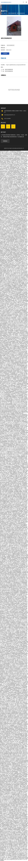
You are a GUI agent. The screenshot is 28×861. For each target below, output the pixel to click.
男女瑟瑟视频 (20, 285)
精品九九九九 (18, 157)
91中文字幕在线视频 (7, 467)
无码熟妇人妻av (14, 700)
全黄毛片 (22, 268)
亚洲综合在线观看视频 (6, 593)
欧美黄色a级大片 (8, 301)
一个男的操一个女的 (16, 379)
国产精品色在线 (19, 281)
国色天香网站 (25, 849)
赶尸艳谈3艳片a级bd (22, 725)
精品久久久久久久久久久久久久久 (15, 336)
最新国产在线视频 (16, 623)
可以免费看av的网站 (11, 464)
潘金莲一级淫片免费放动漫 (8, 166)
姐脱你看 (2, 358)
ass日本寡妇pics (9, 834)
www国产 (25, 590)
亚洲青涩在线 (13, 622)
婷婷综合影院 (5, 468)
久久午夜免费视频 (13, 191)
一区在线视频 (17, 632)
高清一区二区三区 (18, 303)
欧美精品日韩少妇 (6, 382)
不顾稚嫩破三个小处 (14, 725)
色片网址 (20, 551)
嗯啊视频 (7, 573)
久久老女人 (13, 448)
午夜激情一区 (12, 217)
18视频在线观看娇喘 (10, 615)
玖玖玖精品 (6, 427)
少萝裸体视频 (22, 478)
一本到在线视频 (19, 715)
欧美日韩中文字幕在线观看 (5, 221)
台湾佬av (24, 323)
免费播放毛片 (11, 728)
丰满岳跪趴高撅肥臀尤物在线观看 (16, 612)
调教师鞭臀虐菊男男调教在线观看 (15, 753)
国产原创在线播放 (7, 831)
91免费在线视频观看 (9, 158)
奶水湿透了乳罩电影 (21, 295)
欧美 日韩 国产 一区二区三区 (21, 503)
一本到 (13, 477)
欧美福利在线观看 (12, 585)
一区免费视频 (12, 373)
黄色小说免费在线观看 (13, 775)
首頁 (2, 13)
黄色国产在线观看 (20, 233)
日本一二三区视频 (19, 373)
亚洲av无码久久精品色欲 (8, 776)
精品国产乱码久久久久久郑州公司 (20, 562)
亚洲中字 (22, 164)
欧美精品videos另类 (6, 359)
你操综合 (23, 159)
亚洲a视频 (13, 589)
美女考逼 (20, 751)
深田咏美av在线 (13, 359)
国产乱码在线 (25, 731)
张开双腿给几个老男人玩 (8, 673)
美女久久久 (10, 513)
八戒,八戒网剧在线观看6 (15, 231)
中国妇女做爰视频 (6, 265)
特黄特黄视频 (17, 350)
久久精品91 (2, 693)
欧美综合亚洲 (4, 786)
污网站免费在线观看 (16, 256)
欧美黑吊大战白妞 (23, 698)
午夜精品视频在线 (11, 581)
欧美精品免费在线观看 (15, 603)
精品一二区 (17, 300)
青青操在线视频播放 (10, 391)
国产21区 (16, 322)
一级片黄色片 (11, 234)
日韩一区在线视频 (8, 715)
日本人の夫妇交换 (20, 597)
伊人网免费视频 (13, 160)
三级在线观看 (12, 652)
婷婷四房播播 (12, 427)
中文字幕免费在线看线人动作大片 (9, 186)
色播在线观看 (20, 515)
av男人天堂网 (4, 496)
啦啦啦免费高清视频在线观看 (14, 171)
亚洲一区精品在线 (16, 542)
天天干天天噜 (22, 749)
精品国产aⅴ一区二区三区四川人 (9, 724)
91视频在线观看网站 (12, 634)
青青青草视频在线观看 (6, 342)
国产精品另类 (9, 730)
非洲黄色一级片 (19, 468)
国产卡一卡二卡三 (14, 742)
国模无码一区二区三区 (12, 740)
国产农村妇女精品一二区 (11, 672)
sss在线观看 (13, 393)
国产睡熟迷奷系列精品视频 (13, 314)
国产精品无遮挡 (22, 566)
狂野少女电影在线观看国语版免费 (11, 534)
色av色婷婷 (2, 751)
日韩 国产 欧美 (22, 204)
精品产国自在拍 (6, 668)
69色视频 (2, 512)
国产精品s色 (24, 227)
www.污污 (21, 532)
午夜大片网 (13, 788)
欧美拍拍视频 (23, 171)
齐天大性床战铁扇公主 (20, 325)
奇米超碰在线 (9, 461)
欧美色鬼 (5, 252)
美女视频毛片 (16, 785)
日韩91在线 (24, 750)
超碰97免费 (24, 669)
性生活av (26, 273)
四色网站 (23, 176)
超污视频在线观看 (16, 463)
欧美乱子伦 (2, 423)
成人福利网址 (20, 458)
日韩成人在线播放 (11, 195)
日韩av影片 (23, 214)
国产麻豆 (10, 398)
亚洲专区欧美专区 (14, 565)
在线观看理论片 (9, 639)
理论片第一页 (6, 243)
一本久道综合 (23, 455)
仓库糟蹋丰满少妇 (20, 768)
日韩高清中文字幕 (4, 164)
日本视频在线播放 (16, 485)
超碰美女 (10, 650)
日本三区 (10, 744)
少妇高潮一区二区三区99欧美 (13, 220)
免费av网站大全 (24, 834)
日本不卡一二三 (14, 204)
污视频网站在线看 (19, 438)
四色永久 (12, 290)
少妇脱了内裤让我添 (12, 614)
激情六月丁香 (24, 765)
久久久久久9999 (21, 647)
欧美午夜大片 (9, 320)
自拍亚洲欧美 (17, 306)
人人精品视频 (7, 680)
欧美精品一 (23, 277)
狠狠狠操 (13, 293)
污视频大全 (5, 444)
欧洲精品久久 (3, 174)
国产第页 (24, 297)
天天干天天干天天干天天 (22, 390)
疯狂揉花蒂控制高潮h (17, 513)
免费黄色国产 (10, 786)
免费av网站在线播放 (23, 296)
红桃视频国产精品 (7, 686)
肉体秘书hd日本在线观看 (11, 578)
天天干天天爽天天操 (23, 170)
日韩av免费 (6, 398)
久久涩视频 (10, 165)
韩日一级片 (7, 307)
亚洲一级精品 (19, 779)
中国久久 (3, 643)
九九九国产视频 (13, 497)
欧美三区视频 (24, 487)
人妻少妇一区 (24, 172)
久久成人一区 (18, 454)
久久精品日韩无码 (23, 357)
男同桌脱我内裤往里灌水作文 (19, 259)
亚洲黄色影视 (3, 639)
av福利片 (18, 517)
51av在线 (22, 839)
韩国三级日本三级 (5, 560)
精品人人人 (20, 626)
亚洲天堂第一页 (22, 806)
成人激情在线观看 (17, 834)
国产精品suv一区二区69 (19, 787)
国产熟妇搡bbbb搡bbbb (22, 173)
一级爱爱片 (6, 669)
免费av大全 (16, 245)
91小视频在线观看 (23, 319)
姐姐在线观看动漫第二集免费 (10, 371)
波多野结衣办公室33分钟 (19, 242)
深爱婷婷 (19, 176)
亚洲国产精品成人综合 (4, 442)
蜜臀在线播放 (17, 158)
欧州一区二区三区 (19, 547)
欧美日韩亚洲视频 (16, 357)
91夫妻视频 (13, 467)
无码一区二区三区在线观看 (13, 340)
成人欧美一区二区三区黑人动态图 (7, 520)
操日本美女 (14, 173)
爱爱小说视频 (24, 509)
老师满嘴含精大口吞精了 (23, 840)
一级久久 (18, 197)
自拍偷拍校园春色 (10, 679)
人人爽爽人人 (17, 331)
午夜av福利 (15, 165)
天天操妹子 (9, 333)
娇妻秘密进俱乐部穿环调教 (8, 368)
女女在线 (22, 425)
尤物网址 (11, 689)
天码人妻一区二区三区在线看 (18, 269)
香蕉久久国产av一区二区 (15, 367)
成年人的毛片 (6, 214)
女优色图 (16, 528)
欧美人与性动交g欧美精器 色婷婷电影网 (10, 777)
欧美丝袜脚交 (3, 454)
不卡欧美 (13, 349)
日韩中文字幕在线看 (19, 529)
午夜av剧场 (19, 472)
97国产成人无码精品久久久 (14, 345)
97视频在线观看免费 (15, 389)
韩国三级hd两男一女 (4, 811)
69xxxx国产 (2, 227)
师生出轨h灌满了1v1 (17, 370)
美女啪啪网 (19, 228)
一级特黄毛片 (21, 313)
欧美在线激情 (7, 352)
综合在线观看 (20, 191)
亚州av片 (5, 280)
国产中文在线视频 (19, 652)
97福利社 (21, 718)
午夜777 (12, 289)
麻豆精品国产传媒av (15, 202)
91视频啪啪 (17, 190)
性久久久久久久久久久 (10, 702)
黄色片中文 (4, 451)
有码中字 (9, 202)
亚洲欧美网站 (16, 730)
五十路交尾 (4, 662)
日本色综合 (2, 386)
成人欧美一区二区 (13, 243)
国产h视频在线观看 (12, 252)
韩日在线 (2, 816)
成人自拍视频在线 (16, 392)
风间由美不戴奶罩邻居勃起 (7, 198)
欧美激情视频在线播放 (4, 501)
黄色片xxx (17, 823)
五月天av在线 (12, 409)
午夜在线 (14, 437)
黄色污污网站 (8, 390)
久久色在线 (23, 451)
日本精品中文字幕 (9, 370)
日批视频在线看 (21, 241)
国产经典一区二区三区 (5, 275)
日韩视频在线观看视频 (6, 789)
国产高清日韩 (25, 174)
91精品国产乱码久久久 (7, 819)
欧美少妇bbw (16, 673)
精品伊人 (14, 664)
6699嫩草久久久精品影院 (17, 286)
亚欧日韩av (15, 639)
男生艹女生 (2, 795)
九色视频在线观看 (20, 481)
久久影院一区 (4, 515)
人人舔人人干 (19, 382)
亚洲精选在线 (8, 218)
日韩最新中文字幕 (19, 267)
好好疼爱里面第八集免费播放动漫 (8, 796)
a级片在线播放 (5, 179)
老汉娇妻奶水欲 (20, 733)
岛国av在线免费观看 (4, 585)
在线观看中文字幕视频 (13, 489)
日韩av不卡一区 (15, 163)
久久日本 (7, 510)
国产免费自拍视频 (9, 426)
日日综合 (18, 414)
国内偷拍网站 (23, 632)
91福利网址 (10, 164)
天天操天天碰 (3, 508)
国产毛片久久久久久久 (21, 435)
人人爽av (6, 169)
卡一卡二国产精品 (17, 509)
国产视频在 (15, 654)
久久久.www (17, 275)
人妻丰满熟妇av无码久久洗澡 (20, 376)
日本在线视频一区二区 (17, 480)
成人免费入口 (24, 829)
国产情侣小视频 (10, 162)
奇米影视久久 (20, 726)
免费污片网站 (17, 767)
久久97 (24, 307)
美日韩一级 (15, 301)
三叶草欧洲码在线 (24, 485)
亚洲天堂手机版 (10, 245)
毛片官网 (16, 525)
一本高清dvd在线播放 (4, 217)
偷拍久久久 (15, 577)
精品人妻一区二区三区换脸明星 (17, 366)
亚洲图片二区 (12, 475)
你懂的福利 (11, 573)
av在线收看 (17, 369)
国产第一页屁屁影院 (6, 549)
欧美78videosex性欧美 (4, 602)
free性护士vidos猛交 (4, 610)
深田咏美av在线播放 (20, 783)
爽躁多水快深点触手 (10, 568)
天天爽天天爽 (20, 544)
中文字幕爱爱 (11, 354)
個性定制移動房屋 (12, 13)
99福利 (19, 541)
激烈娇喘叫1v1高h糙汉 (5, 255)
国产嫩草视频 (17, 466)
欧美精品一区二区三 (6, 774)
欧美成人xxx (19, 160)
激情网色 (15, 435)
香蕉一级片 (19, 484)
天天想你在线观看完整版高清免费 (16, 510)
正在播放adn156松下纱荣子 (5, 319)
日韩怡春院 (9, 618)
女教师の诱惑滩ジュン (18, 668)
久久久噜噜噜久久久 (23, 340)
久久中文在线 (24, 419)
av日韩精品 (25, 601)
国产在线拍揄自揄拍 (21, 648)
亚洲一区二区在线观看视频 (20, 156)
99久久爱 (20, 244)
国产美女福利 (24, 406)
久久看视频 (3, 502)
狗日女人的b (14, 221)
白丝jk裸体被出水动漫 (8, 592)
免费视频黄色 (24, 421)
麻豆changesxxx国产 (23, 600)
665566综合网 (18, 203)
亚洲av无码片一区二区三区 (15, 824)
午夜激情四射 (7, 298)
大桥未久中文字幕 (10, 678)
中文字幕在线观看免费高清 (19, 380)
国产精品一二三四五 (4, 228)
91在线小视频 (12, 438)
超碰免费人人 (21, 453)
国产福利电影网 (23, 202)
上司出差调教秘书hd (21, 522)
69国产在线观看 (3, 737)
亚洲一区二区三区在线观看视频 (10, 176)
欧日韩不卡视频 (9, 259)
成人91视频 (17, 319)
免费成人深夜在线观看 (6, 291)
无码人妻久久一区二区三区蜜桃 (9, 758)
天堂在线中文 (24, 494)
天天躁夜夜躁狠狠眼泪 (4, 704)
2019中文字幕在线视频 (20, 576)
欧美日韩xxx (10, 539)
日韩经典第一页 (10, 558)
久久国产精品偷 (15, 643)
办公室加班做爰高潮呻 (16, 212)
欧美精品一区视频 (16, 372)
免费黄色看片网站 (17, 272)
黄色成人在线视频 (22, 641)
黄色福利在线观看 (24, 545)
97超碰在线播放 (11, 237)
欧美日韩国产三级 (19, 195)
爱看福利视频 (4, 707)
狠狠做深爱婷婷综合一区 (13, 410)
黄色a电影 (2, 301)
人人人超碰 (10, 402)
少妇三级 (14, 675)
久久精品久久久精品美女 (21, 393)
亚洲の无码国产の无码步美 (9, 267)
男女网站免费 (15, 461)
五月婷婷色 (5, 325)
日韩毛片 (17, 200)
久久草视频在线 (14, 208)
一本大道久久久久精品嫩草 (13, 294)
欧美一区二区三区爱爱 (8, 584)
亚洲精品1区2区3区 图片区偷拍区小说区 (17, 812)
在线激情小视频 (6, 347)
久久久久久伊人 (23, 216)
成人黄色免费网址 (17, 182)
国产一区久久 (4, 380)
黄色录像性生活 (9, 225)
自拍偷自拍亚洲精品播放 (14, 170)
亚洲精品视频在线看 (23, 220)
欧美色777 (21, 326)
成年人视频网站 (12, 206)
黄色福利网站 (5, 619)
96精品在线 (14, 854)
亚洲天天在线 (15, 512)
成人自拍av (16, 258)
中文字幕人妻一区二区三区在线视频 (15, 498)
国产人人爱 (7, 192)
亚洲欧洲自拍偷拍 (3, 261)
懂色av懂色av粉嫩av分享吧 (7, 327)
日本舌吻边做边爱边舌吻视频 (17, 627)
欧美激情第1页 (19, 293)
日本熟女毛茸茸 (9, 508)
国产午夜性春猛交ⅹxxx (4, 832)
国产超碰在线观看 (7, 582)
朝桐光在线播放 (19, 832)
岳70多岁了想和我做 (23, 771)
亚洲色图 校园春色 (17, 222)
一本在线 (10, 610)
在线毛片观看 (21, 180)
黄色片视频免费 (6, 317)
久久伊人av (8, 235)
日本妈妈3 (17, 568)
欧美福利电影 (16, 164)
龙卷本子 (12, 453)
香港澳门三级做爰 (13, 721)
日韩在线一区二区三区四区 (10, 705)
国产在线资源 (22, 563)
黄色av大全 (7, 436)
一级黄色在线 (11, 545)
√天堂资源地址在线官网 (18, 178)
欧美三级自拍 (6, 576)
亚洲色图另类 (21, 416)
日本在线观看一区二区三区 (15, 436)
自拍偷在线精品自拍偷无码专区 (6, 180)
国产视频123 (11, 845)
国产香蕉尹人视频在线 (12, 472)
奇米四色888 (21, 565)
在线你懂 (24, 479)
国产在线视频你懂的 (19, 540)
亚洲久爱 (24, 203)
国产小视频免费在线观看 (16, 172)
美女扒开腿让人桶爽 (23, 745)
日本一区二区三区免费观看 (15, 188)
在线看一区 (19, 694)
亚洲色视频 (19, 572)
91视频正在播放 (6, 506)
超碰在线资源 (11, 626)
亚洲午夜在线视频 (9, 739)
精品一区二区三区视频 (16, 738)
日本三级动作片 (17, 162)
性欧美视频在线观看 (8, 435)
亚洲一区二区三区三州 (15, 271)
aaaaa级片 (15, 460)
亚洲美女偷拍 (21, 236)
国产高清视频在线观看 (21, 448)
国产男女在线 (19, 559)
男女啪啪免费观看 (17, 424)
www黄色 (20, 445)
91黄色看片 (22, 465)
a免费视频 (18, 206)
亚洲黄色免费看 (10, 260)
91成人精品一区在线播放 (11, 383)
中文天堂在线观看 (8, 159)
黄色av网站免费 (25, 383)
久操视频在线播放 (15, 253)
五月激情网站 (4, 837)
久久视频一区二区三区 (18, 719)
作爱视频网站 (3, 647)
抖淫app (2, 203)
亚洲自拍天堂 (18, 504)
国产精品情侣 (4, 401)
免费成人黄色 (11, 322)
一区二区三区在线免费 (7, 356)
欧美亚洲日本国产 (5, 522)
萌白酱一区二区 (6, 196)
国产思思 (2, 761)
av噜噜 (16, 626)
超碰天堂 (23, 263)
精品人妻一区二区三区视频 (19, 613)
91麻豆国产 (12, 706)
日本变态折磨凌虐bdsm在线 (20, 354)
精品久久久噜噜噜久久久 (22, 789)
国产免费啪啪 (10, 181)
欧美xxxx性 (19, 323)
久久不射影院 (14, 235)
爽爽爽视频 (10, 332)
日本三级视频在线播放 (11, 640)
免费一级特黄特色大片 (9, 598)
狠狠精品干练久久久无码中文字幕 (17, 360)
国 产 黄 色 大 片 (22, 166)
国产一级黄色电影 (6, 273)
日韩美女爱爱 (9, 173)
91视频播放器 (17, 818)
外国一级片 (12, 277)
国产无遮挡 (7, 361)
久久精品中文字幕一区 (17, 251)
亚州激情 (7, 431)
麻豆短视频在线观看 (11, 407)
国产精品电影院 (19, 177)
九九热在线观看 (19, 248)
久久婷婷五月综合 (14, 313)
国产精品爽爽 (21, 558)
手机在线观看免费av (12, 655)
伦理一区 (6, 305)
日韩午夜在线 (5, 206)
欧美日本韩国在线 (3, 168)
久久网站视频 (10, 813)
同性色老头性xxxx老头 (6, 768)
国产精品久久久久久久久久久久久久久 (13, 157)
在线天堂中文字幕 (7, 421)
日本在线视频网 (7, 236)
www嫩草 (8, 814)
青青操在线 (5, 692)
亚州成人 (11, 460)
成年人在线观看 (10, 848)
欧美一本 (11, 205)
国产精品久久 (13, 759)
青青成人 (16, 662)
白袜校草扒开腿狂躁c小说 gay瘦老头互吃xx (13, 842)
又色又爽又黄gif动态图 (4, 353)
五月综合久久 (23, 334)
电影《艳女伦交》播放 (22, 167)
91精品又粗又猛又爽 (21, 447)
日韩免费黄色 (14, 285)
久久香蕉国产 (16, 207)
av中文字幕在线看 (8, 519)
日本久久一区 (21, 193)
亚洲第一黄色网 (15, 246)
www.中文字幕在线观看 (18, 198)
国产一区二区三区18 (9, 433)
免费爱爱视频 (13, 249)
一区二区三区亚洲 (19, 196)
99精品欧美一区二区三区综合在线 (11, 244)
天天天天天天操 (3, 407)
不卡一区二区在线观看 (18, 175)
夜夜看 (16, 241)
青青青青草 (12, 303)
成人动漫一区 (18, 602)
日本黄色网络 (13, 298)
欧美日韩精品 (3, 388)
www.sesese (20, 460)
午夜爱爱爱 (8, 458)
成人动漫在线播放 (11, 168)
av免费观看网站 (16, 822)
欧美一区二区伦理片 (6, 189)
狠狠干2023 (13, 218)
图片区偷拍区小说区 (17, 412)
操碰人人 (19, 794)
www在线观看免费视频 (9, 288)
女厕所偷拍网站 (11, 687)
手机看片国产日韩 (13, 836)
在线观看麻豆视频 (16, 287)
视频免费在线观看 (3, 171)
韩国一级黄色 (15, 798)
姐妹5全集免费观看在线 (19, 289)
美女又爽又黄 (16, 564)
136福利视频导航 (3, 412)
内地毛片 (15, 584)
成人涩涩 (25, 438)
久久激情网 (24, 387)
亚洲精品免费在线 (12, 779)
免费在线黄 (10, 496)
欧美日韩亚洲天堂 (9, 222)
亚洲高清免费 (9, 643)
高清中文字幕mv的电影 (16, 419)
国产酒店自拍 (19, 595)
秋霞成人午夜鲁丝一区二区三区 (9, 387)
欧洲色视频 (13, 701)
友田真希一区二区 (10, 613)
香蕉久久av (22, 819)
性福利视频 (25, 774)
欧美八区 (18, 249)
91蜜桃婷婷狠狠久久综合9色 (12, 641)
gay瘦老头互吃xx (3, 432)
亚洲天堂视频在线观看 (20, 843)
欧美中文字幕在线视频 (9, 787)
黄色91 (22, 520)
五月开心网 (19, 731)
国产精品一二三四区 (17, 339)
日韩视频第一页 (24, 431)
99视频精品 (22, 345)
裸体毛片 (25, 532)
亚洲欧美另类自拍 (11, 351)
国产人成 (12, 310)
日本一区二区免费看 (10, 852)
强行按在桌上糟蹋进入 (9, 823)
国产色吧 (24, 709)
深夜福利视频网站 (12, 559)
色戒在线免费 (12, 621)
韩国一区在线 (5, 526)
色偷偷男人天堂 (10, 306)
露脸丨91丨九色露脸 (14, 761)
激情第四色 (12, 275)
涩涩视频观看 (8, 713)
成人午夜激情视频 (20, 853)
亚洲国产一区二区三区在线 (5, 563)
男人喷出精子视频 (17, 234)
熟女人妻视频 (7, 161)
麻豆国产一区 (17, 334)
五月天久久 (23, 424)
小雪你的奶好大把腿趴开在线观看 (14, 348)
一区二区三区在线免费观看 (15, 227)
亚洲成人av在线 (19, 378)
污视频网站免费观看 (18, 776)
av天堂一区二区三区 (10, 268)
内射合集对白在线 (20, 341)
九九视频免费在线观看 (18, 635)
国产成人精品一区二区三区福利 (10, 479)
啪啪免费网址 (13, 341)
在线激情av (13, 768)
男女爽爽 (15, 312)
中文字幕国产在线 (11, 486)
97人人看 (19, 740)
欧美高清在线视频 (3, 581)
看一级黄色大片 (6, 367)
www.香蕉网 (21, 278)
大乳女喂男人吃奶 (12, 408)
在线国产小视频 (16, 302)
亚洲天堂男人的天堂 (7, 246)
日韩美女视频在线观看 (13, 815)
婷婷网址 (9, 557)
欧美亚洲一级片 (21, 301)
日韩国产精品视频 (8, 512)
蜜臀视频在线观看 (8, 392)
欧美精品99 (2, 838)
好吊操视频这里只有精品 (21, 523)
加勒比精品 (4, 729)
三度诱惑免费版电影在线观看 (8, 443)
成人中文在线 (18, 349)
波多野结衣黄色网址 (6, 708)
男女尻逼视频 (6, 329)
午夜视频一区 (11, 190)
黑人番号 (12, 242)
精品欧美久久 (3, 420)
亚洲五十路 (2, 510)
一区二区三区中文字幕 (12, 707)
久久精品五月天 (15, 757)
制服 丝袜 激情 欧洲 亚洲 (14, 199)
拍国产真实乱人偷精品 (6, 566)
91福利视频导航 (7, 653)
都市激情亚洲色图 (10, 420)
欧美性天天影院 (11, 550)
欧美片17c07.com (9, 494)
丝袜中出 (9, 163)
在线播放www (22, 183)
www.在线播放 (9, 780)
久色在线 (16, 180)
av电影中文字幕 (9, 174)
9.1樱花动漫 (22, 433)
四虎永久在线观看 (20, 186)
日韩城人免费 (11, 334)
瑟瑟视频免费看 (18, 413)
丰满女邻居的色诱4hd (23, 335)
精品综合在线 (22, 257)
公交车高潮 (12, 337)
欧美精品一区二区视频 (13, 185)
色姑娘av (23, 466)
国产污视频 (24, 352)
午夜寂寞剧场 (10, 635)
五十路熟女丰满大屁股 (8, 251)
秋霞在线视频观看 (9, 425)
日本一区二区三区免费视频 (11, 801)
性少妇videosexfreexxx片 (17, 275)
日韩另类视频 (19, 209)
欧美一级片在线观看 (21, 846)
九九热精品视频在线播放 (10, 200)
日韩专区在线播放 (21, 265)
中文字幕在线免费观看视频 (5, 230)
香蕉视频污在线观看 (16, 514)
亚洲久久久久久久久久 (7, 839)
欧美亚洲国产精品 (20, 634)
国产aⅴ (25, 547)
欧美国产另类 (5, 354)
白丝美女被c (10, 600)
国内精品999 (16, 433)
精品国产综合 (22, 258)
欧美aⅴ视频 (18, 543)
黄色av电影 (16, 430)
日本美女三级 (24, 418)
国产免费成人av (8, 477)
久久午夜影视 (3, 312)
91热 (17, 500)
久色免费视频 (4, 498)
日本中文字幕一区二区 (18, 192)
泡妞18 (13, 504)
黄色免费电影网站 (18, 189)
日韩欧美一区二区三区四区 (18, 403)
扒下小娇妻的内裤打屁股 (21, 219)
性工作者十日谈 (6, 656)
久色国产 (7, 499)
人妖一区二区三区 (14, 791)
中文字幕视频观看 (21, 230)
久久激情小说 (23, 452)
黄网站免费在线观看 (21, 408)
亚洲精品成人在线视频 (7, 372)
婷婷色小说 (17, 617)
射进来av (8, 231)
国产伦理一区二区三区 (17, 470)
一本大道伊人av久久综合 (12, 850)
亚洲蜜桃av (7, 249)
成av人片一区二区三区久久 (7, 455)
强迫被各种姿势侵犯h (17, 254)
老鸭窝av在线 (8, 386)
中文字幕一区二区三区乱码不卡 (9, 209)
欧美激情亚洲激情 (16, 530)
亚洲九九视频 (9, 263)
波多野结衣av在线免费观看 (8, 810)
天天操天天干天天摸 (9, 767)
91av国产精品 (7, 393)
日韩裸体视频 (12, 576)
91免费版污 (12, 203)
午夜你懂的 (18, 417)
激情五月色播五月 (13, 347)
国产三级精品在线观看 (15, 386)
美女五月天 (5, 815)
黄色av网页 (4, 749)
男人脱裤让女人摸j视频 (16, 831)
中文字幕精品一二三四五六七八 (6, 422)
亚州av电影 (17, 838)
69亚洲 (11, 192)
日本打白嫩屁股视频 (24, 300)
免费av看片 (13, 762)
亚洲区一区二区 (8, 544)
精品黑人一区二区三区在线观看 (17, 394)
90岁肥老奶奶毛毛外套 (4, 772)
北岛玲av (5, 539)
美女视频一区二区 (3, 655)
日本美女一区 (13, 161)
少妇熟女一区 (6, 223)
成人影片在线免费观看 (23, 163)
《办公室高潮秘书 (22, 772)
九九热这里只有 (8, 521)
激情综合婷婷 (19, 590)
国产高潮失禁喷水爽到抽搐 (12, 745)
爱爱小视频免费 (14, 236)
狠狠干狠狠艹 (9, 463)
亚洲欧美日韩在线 (3, 332)
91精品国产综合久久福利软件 (6, 504)
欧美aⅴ (25, 539)
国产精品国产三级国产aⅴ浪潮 (16, 774)
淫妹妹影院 (13, 418)
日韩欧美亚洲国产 (3, 634)
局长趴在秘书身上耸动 (12, 441)
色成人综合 (8, 448)
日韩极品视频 (20, 201)
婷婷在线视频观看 (24, 557)
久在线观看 (2, 288)
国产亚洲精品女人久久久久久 (8, 800)
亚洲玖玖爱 (16, 548)
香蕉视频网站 (16, 592)
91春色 (6, 838)
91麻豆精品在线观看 (12, 481)
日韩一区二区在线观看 (19, 240)
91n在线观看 (17, 304)
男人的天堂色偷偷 (17, 292)
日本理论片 (23, 266)
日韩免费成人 (11, 182)
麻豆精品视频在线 (15, 563)
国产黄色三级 (3, 726)
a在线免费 (9, 324)
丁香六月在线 (18, 406)
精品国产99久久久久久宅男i (17, 355)
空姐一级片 (19, 741)
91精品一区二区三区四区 (12, 375)
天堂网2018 (20, 316)
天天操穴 (4, 529)
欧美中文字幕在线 (5, 473)
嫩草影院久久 (17, 337)
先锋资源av (7, 761)
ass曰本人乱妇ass (6, 603)
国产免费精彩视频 (18, 527)
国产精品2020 (15, 388)
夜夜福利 (20, 381)
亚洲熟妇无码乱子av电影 (8, 284)
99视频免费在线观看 (6, 590)
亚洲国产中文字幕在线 (20, 168)
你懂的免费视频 (9, 400)
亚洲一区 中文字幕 (10, 462)
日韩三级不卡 (3, 297)
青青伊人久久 (8, 208)
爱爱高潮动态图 (6, 191)
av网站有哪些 (15, 193)
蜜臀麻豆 (25, 837)
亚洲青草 (25, 654)
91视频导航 (9, 315)
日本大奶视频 (19, 594)
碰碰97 (7, 297)
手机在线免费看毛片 (14, 326)
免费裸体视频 (10, 339)
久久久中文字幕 (17, 830)
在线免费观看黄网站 (10, 817)
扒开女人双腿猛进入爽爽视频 (19, 456)
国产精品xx (10, 412)
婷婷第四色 (23, 231)
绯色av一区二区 (21, 315)
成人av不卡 (13, 439)
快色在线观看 (24, 385)
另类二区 (24, 674)
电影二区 (12, 795)
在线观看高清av (16, 425)
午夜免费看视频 (6, 691)
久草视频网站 (3, 558)
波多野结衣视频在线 (4, 408)
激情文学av (9, 335)
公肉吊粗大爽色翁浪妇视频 (11, 726)
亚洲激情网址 (22, 245)
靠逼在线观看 (12, 223)
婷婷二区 (10, 262)
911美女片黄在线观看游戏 (21, 499)
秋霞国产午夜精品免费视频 (18, 650)
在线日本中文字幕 (9, 302)
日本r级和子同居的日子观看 (14, 736)
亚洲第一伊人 (15, 356)
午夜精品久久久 (20, 404)
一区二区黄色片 (15, 335)
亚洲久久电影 (4, 491)
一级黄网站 (16, 260)
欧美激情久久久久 (11, 261)
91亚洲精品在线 (22, 720)
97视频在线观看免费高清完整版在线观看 (19, 653)
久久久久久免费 (3, 645)
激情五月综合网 (22, 798)
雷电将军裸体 (8, 418)
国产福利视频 (12, 196)
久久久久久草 (4, 402)
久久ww (24, 486)
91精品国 (12, 704)
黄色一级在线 (9, 308)
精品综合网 (21, 858)
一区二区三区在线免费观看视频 (8, 240)
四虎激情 (17, 702)
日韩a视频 (15, 739)
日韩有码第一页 (23, 287)
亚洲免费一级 (16, 524)
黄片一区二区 (6, 856)
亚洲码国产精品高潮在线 (9, 264)
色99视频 (25, 507)
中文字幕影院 (16, 296)
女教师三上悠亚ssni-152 (19, 573)
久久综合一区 (11, 632)
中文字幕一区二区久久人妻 (17, 308)
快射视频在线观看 (23, 363)
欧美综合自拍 (12, 215)
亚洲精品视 (24, 182)
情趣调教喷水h (18, 649)
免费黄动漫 (18, 444)
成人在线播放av (12, 468)
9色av (7, 528)
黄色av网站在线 (23, 343)
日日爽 (13, 319)
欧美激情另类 (24, 553)
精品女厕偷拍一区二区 (15, 665)
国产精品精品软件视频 (10, 685)
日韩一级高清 (5, 197)
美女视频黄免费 (12, 543)
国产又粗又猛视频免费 (13, 588)
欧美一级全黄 (23, 744)
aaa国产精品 (15, 753)
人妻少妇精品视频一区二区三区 (14, 385)
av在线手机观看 (17, 520)
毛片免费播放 (23, 338)
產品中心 (6, 13)
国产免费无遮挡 (23, 810)
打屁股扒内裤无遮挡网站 (5, 389)
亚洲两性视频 (13, 317)
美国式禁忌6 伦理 (10, 737)
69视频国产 (5, 385)
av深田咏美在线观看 (8, 844)
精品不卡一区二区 (12, 197)
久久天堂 (20, 753)
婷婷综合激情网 (4, 345)
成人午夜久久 (17, 309)
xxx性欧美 (18, 418)
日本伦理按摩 (15, 519)
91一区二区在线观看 (20, 581)
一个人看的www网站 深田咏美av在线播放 (18, 616)
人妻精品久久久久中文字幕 (14, 431)
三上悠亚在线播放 (23, 229)
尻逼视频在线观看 (8, 212)
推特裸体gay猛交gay (12, 518)
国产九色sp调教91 (17, 181)
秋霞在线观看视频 (19, 607)
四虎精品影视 (23, 399)
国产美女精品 (10, 456)
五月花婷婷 (7, 313)
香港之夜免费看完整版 (14, 211)
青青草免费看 (20, 397)
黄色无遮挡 (5, 334)
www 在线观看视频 (19, 391)
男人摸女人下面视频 (13, 201)
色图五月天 (2, 821)
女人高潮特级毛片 (16, 358)
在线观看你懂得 (6, 226)
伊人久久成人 (3, 391)
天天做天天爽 (22, 199)
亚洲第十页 (2, 439)
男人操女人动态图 (7, 281)
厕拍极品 (21, 342)
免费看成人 (7, 751)
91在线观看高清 (11, 476)
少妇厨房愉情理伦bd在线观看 (6, 514)
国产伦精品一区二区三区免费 (14, 401)
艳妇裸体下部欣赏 (23, 638)
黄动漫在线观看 (10, 428)
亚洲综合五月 (11, 638)
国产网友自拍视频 (6, 360)
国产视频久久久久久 (9, 487)
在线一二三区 (20, 501)
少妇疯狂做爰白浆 (21, 457)
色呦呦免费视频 (18, 361)
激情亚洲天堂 (3, 320)
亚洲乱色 (3, 383)
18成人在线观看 (6, 527)
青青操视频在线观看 (16, 159)
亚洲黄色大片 (23, 549)
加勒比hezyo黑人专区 (18, 462)
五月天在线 (23, 162)
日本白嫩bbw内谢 (13, 457)
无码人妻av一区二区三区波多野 (6, 224)
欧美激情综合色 (19, 486)
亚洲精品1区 (16, 465)
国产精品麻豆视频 (8, 193)
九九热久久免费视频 (9, 350)
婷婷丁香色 (20, 461)
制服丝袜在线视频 (21, 347)
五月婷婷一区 (14, 630)
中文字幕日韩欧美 (15, 582)
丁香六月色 (14, 544)
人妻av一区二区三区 (9, 782)
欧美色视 (25, 584)
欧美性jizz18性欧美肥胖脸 (15, 756)
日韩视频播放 (25, 533)
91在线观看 (25, 303)
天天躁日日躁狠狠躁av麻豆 (11, 683)
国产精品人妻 (10, 580)
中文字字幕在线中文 (21, 664)
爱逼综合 (18, 364)
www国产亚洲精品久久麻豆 (14, 471)
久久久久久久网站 (20, 396)
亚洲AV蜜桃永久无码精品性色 (19, 333)
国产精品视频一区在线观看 (13, 490)
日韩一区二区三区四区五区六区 (10, 682)
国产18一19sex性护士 (16, 263)
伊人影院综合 (23, 302)
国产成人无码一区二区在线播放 (15, 169)
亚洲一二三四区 (17, 266)
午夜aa (12, 466)
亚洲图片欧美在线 (15, 532)
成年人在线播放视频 (19, 661)
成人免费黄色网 (21, 429)
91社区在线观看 (23, 206)
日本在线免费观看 (11, 219)
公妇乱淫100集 (23, 822)
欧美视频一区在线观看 (6, 651)
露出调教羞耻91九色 (15, 250)
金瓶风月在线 (24, 741)
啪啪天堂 (14, 648)
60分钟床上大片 (16, 644)
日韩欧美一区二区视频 (22, 441)
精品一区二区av (20, 161)
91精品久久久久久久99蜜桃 (9, 369)
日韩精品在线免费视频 (16, 688)
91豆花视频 (25, 422)
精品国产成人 (9, 664)
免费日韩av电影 (10, 662)
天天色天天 (5, 181)
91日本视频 (9, 253)
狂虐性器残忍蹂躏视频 (23, 761)
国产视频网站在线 (16, 717)
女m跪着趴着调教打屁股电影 (12, 194)
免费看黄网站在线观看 (18, 727)
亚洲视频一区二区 (9, 295)
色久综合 (7, 649)
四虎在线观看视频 (17, 494)
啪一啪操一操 (18, 659)
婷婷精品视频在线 (10, 241)
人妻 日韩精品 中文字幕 (13, 321)
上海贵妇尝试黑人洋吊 (17, 434)
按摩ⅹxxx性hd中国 (11, 325)
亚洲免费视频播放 (13, 167)
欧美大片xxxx (21, 165)
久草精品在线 (20, 280)
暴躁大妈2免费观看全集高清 (13, 257)
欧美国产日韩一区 (12, 228)
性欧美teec (19, 279)
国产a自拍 (21, 328)
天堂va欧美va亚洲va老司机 (19, 628)
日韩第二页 (2, 646)
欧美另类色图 (21, 534)
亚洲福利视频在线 (23, 782)
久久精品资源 (11, 156)
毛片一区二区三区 (17, 400)
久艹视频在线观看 (21, 516)
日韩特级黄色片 (17, 487)
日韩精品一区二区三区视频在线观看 (12, 346)
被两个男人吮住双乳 (17, 174)
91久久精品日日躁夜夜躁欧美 (6, 757)
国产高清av (15, 596)
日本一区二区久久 (9, 562)
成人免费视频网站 (18, 827)
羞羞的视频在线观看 (18, 428)
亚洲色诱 (23, 561)
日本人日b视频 (5, 399)
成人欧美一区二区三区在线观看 (10, 316)
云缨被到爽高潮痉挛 (14, 473)
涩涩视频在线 (10, 587)
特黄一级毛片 (7, 203)
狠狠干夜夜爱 (20, 312)
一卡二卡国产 (23, 306)
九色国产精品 (5, 543)
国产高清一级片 (5, 475)
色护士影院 (11, 528)
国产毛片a (13, 281)
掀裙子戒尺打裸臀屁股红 (9, 540)
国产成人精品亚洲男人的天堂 (21, 223)
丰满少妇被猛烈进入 (6, 622)
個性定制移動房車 (9, 69)
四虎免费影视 (5, 210)
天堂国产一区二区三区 (17, 826)
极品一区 (24, 282)
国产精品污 (15, 445)
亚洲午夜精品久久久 (15, 593)
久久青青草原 (13, 364)
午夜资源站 (16, 284)
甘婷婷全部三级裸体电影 (18, 844)
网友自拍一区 (7, 674)
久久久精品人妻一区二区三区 (18, 344)
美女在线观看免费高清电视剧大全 (10, 567)
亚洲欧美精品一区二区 (22, 803)
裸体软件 (5, 813)
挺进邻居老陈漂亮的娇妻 (9, 659)
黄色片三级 (15, 600)
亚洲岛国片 (13, 760)
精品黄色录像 (11, 552)
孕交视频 (19, 221)
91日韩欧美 (19, 352)
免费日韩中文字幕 (21, 856)
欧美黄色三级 (24, 560)
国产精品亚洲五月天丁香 (11, 365)
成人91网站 (16, 229)
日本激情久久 (12, 602)
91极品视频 (19, 518)
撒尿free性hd (7, 488)
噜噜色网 (2, 849)
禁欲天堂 (14, 855)
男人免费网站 (19, 282)
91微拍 (22, 444)
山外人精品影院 (13, 517)
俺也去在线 (20, 654)
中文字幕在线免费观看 (19, 290)
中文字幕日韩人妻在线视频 (21, 796)
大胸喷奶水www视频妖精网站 (12, 511)
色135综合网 (6, 337)
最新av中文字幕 (6, 474)
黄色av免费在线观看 (6, 756)
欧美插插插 (19, 601)
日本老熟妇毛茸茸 (24, 463)
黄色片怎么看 (21, 739)
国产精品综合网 (14, 429)
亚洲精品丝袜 (16, 825)
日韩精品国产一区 (8, 793)
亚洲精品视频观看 (9, 403)
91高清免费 (17, 268)
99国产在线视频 (14, 609)
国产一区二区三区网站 (16, 262)
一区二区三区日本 (16, 299)
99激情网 (12, 297)
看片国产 (19, 214)
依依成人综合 (18, 277)
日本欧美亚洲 (23, 369)
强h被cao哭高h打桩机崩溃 (22, 298)
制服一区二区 (5, 845)
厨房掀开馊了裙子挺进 (17, 205)
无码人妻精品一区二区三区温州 (17, 273)
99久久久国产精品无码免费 (18, 508)
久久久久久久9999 (12, 323)
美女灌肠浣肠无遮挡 (11, 454)
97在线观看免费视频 (8, 636)
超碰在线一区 (5, 201)
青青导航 (5, 472)
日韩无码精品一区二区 (17, 780)
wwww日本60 (20, 707)
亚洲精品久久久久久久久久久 (18, 324)
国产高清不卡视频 (9, 183)
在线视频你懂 (18, 387)
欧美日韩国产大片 (3, 175)
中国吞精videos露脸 (11, 851)
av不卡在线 (21, 213)
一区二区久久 (15, 398)
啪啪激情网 (21, 294)
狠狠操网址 (14, 764)
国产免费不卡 (9, 531)
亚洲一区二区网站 (3, 483)
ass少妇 (16, 166)
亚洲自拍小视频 (24, 736)
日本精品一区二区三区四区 (15, 329)
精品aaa (14, 295)
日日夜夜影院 (11, 175)
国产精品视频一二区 (4, 229)
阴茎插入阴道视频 (12, 853)
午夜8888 (12, 189)
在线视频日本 (12, 499)
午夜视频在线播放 (7, 349)
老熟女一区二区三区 (20, 805)
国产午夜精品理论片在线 (6, 343)
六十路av (2, 540)
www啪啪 (3, 556)
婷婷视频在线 (14, 515)
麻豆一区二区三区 (20, 640)
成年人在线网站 (3, 464)
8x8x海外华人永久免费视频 (21, 477)
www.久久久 (2, 183)
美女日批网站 (4, 440)
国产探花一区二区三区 (21, 270)
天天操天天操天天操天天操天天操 (11, 213)
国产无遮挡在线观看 (4, 489)
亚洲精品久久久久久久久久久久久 (7, 465)
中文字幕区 (17, 217)
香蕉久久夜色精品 (13, 807)
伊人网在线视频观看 (6, 663)
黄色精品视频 (16, 247)
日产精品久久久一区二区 (7, 447)
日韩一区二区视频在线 (12, 280)
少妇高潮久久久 (9, 583)
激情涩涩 (9, 630)
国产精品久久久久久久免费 (21, 811)
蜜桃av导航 (25, 378)
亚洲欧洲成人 (23, 623)
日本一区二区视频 (5, 621)
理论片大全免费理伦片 (13, 696)
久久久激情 (5, 309)
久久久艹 (18, 215)
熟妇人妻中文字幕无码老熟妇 (12, 551)
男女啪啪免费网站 (20, 218)
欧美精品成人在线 (19, 427)
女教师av (6, 199)
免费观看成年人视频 (7, 357)
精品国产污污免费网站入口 (8, 525)
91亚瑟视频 (17, 638)
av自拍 (20, 816)
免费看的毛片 (17, 687)
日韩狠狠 (14, 378)
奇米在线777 (17, 264)
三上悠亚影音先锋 (7, 419)
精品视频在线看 (9, 254)
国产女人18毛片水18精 (23, 500)
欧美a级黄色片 (25, 228)
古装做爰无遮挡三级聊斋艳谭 (6, 299)
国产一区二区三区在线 (7, 256)
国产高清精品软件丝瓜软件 (14, 210)
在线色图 (7, 277)
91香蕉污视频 (11, 309)
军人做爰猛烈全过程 (14, 474)
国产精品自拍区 (13, 708)
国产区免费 (25, 718)
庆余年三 (11, 509)
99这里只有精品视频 (4, 533)
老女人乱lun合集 (23, 299)
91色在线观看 (21, 459)
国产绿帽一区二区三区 (15, 446)
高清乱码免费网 (11, 300)
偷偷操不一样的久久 (18, 845)
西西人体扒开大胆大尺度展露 (17, 502)
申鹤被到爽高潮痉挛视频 (15, 586)
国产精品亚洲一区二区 (11, 270)
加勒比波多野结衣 (13, 501)
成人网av (19, 235)
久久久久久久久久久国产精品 (22, 409)
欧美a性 (18, 338)
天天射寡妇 (13, 658)
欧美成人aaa (9, 833)
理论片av (9, 379)
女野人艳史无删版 (3, 495)
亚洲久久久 (2, 596)
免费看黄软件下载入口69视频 (13, 452)
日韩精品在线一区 (15, 291)
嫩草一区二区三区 (23, 260)
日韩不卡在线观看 (10, 304)
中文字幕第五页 (13, 352)
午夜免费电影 (14, 230)
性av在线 (2, 488)
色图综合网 (5, 687)
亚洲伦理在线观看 (23, 331)
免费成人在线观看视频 (9, 330)
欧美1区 (19, 682)
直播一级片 (9, 269)
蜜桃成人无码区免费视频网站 (12, 239)
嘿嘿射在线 (24, 226)
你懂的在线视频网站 (19, 678)
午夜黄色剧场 (19, 770)
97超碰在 (11, 524)
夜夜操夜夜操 (24, 692)
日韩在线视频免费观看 (19, 505)
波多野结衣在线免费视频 (20, 237)
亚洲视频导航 (4, 518)
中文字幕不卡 (15, 521)
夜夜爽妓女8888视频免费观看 (9, 177)
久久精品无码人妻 (15, 608)
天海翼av (12, 361)
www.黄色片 (5, 450)
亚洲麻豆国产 (3, 173)
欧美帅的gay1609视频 (7, 296)
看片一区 (21, 743)
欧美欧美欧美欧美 (4, 410)
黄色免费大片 (5, 628)
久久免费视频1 (24, 311)
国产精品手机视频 (7, 633)
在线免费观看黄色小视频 (7, 753)
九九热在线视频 (7, 711)
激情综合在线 (10, 380)
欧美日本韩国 (22, 608)
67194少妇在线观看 (4, 524)
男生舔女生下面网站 (6, 516)
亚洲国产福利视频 (3, 601)
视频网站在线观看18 (16, 553)
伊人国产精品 (18, 407)
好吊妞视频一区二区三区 (12, 840)
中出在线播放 (11, 838)
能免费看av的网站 (11, 444)
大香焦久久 (11, 305)
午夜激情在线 (14, 763)
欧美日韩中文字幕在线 (17, 320)
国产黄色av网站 (18, 709)
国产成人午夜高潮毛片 (22, 375)
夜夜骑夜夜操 (18, 238)
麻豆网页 (11, 507)
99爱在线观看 (3, 667)
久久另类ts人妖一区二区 (20, 620)
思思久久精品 (6, 517)
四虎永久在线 (6, 741)
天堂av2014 (11, 229)
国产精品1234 (21, 696)
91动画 (15, 625)
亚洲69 (19, 528)
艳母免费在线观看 (22, 730)
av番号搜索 (5, 681)
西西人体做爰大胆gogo (15, 506)
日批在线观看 (24, 816)
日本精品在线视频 (20, 252)
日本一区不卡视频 (17, 699)
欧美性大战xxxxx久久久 (7, 553)
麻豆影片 (10, 769)
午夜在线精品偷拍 (17, 569)
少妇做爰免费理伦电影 (17, 769)
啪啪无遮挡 (18, 685)
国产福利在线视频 (17, 297)
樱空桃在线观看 (3, 333)
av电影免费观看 (18, 598)
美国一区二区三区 (22, 288)
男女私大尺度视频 (14, 255)
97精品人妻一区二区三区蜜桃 (16, 307)
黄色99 (5, 314)
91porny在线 (16, 368)
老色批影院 (19, 836)
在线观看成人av (15, 328)
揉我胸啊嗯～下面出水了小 (22, 179)
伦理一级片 (7, 227)
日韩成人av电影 (17, 848)
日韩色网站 (5, 753)
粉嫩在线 (14, 282)
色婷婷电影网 (10, 491)
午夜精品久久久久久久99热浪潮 (19, 833)
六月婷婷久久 (5, 190)
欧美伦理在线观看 (11, 495)
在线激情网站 (15, 671)
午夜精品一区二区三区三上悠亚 (6, 207)
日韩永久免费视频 (8, 286)
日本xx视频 (20, 656)
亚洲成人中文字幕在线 (7, 282)
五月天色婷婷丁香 (13, 214)
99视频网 (23, 283)
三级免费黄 (8, 556)
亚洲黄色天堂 (20, 697)
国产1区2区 (22, 210)
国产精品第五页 (11, 714)
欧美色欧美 (19, 467)
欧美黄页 (15, 857)
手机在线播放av (22, 631)
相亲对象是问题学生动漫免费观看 (15, 483)
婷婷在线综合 (3, 817)
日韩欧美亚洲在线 (8, 530)
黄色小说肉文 (24, 339)
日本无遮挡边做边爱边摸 (8, 266)
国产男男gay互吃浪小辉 (15, 283)
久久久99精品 (7, 446)
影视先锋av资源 (7, 733)
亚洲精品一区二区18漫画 (5, 364)
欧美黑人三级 (10, 681)
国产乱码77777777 (14, 353)
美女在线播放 (13, 590)
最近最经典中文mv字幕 (16, 415)
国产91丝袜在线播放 (17, 804)
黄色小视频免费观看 (4, 156)
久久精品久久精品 (22, 194)
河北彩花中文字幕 (13, 442)
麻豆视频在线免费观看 (12, 837)
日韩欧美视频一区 (3, 486)
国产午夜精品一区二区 (8, 569)
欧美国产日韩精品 (15, 633)
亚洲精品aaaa (16, 183)
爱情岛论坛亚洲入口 (12, 179)
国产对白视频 (21, 596)
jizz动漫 (1, 627)
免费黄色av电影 (15, 342)
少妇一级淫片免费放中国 (8, 178)
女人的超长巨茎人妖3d (13, 859)
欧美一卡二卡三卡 (16, 819)
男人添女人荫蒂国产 (16, 561)
